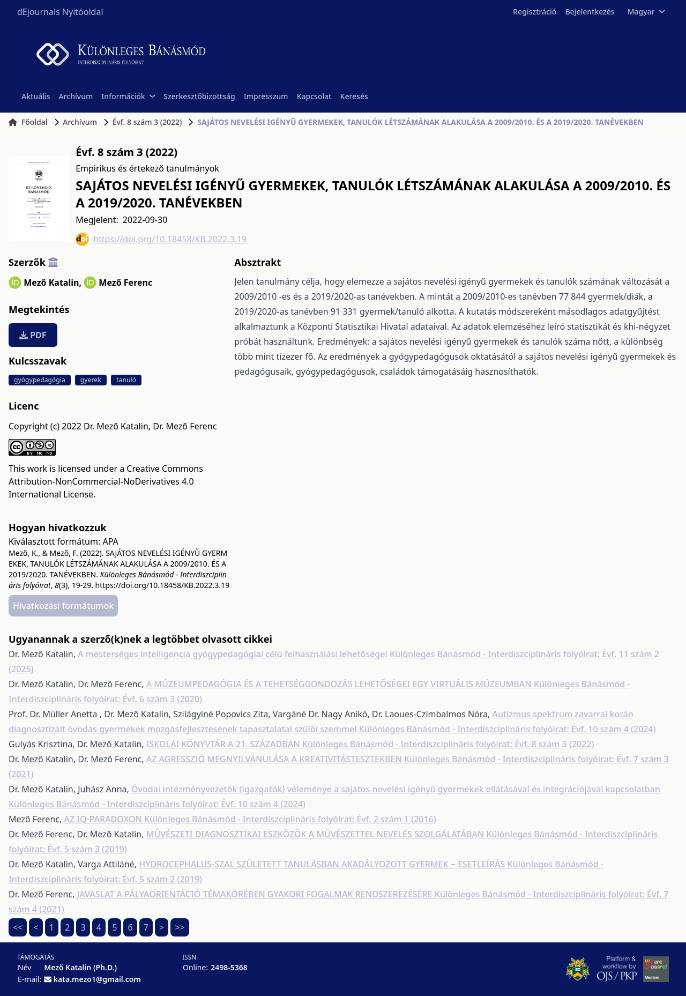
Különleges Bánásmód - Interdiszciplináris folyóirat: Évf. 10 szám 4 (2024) (507, 729)
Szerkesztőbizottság (199, 96)
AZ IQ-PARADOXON (104, 819)
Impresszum (266, 96)
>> (179, 927)
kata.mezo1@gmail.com (97, 979)
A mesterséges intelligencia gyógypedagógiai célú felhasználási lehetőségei (234, 654)
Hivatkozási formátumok (63, 606)
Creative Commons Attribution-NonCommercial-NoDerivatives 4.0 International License (106, 481)
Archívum (76, 96)
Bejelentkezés (589, 11)
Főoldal (28, 122)
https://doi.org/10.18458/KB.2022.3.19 (161, 239)
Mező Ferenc (125, 282)
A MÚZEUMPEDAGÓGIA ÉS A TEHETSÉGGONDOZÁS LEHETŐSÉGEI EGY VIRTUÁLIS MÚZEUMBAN (340, 684)
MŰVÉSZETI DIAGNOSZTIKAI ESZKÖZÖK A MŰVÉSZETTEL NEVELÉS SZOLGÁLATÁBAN (316, 834)
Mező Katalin (52, 282)
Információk (128, 96)
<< (18, 927)
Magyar (646, 11)
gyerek (90, 379)
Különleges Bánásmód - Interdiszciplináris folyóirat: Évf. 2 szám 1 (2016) (290, 819)
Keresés (354, 96)
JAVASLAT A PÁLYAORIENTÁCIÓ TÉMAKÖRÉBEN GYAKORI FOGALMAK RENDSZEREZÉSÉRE (256, 894)
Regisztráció (534, 11)
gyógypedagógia (39, 379)
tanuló (126, 379)
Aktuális (35, 96)
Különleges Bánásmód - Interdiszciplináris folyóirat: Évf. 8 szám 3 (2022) (448, 744)
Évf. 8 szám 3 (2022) (147, 122)
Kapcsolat (314, 96)
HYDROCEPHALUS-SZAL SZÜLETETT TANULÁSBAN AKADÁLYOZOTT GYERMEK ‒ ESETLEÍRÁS (323, 864)
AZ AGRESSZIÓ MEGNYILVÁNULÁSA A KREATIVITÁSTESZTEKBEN (275, 759)
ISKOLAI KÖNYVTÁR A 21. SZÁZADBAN (224, 744)
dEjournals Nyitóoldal (60, 12)
